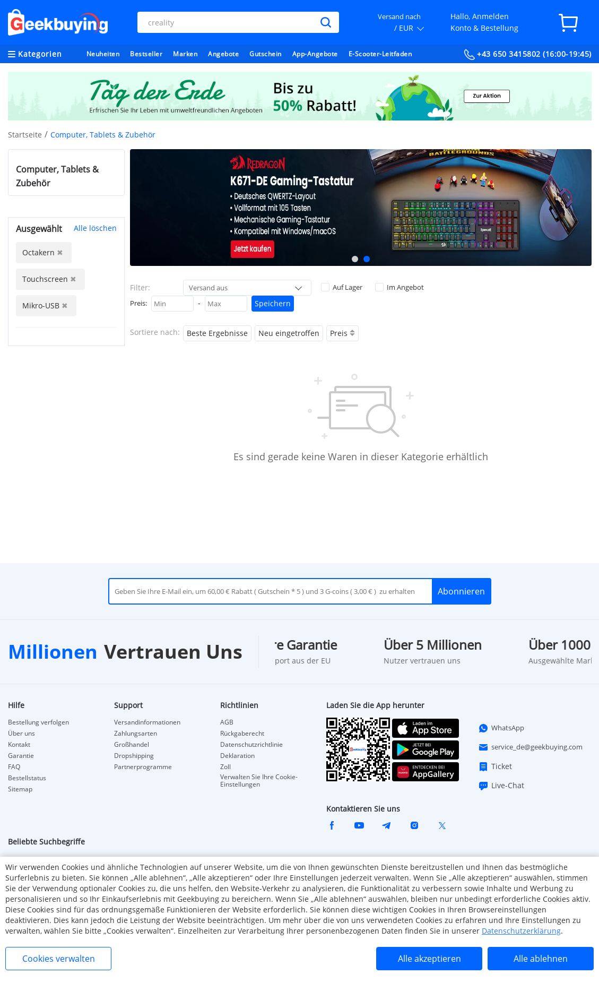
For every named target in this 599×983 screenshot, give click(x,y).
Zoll (225, 767)
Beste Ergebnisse (217, 333)
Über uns (21, 733)
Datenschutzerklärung (521, 931)
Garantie (21, 756)
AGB (226, 722)
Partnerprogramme (143, 767)
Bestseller (146, 53)
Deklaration (237, 756)
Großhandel (131, 744)
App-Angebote (315, 53)
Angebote (223, 53)
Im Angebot (399, 287)
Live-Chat (501, 785)
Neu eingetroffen (288, 333)
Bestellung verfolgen (38, 722)
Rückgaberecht (242, 733)
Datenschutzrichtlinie (251, 744)
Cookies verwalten (58, 958)
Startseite (25, 135)
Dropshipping (134, 756)
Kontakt (19, 744)
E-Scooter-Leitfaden (380, 53)
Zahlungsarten (135, 733)
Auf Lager (341, 287)
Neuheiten (103, 53)
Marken (185, 53)
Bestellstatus (27, 778)
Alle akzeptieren (429, 958)
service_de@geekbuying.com (530, 747)
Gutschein (265, 53)
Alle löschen (95, 228)
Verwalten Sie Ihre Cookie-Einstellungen (259, 780)
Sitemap (20, 789)
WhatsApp (501, 728)
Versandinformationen (147, 722)
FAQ (14, 767)
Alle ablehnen (541, 958)
